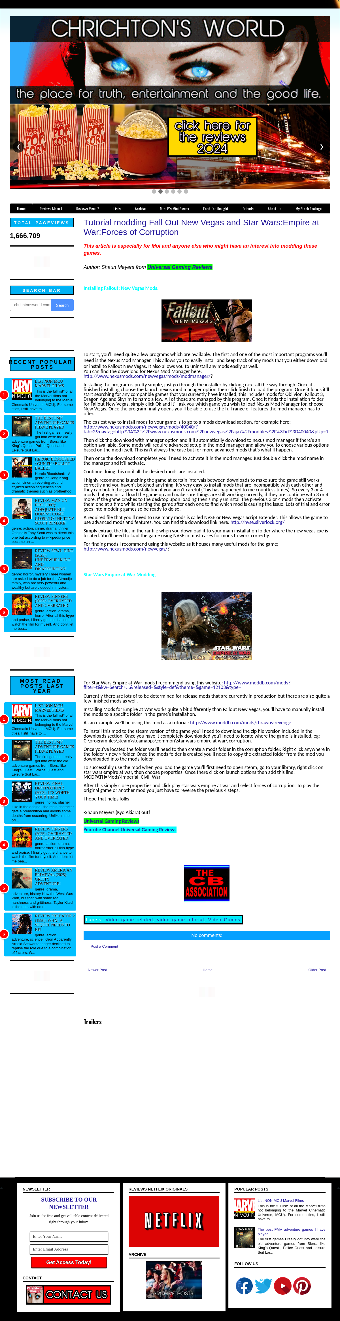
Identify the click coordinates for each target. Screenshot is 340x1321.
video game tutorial (180, 919)
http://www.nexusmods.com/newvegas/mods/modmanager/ (147, 376)
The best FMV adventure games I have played (54, 422)
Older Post (317, 970)
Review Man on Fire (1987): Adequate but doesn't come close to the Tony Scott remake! (54, 511)
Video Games (224, 919)
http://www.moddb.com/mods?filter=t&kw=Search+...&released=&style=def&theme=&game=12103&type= (187, 685)
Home (208, 970)
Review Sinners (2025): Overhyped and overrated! (53, 601)
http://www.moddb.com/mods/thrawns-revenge (240, 723)
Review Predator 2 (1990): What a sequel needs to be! (55, 923)
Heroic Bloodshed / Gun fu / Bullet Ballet (55, 463)
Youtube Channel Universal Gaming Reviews (130, 830)
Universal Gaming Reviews (179, 267)
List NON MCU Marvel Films (49, 383)
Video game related (129, 919)
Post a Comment (104, 946)
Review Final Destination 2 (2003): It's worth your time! (52, 790)
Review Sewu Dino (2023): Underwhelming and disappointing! (54, 560)
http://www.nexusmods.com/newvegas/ (125, 549)
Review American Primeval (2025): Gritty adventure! (54, 877)
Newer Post (97, 970)
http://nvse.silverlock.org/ (258, 522)
